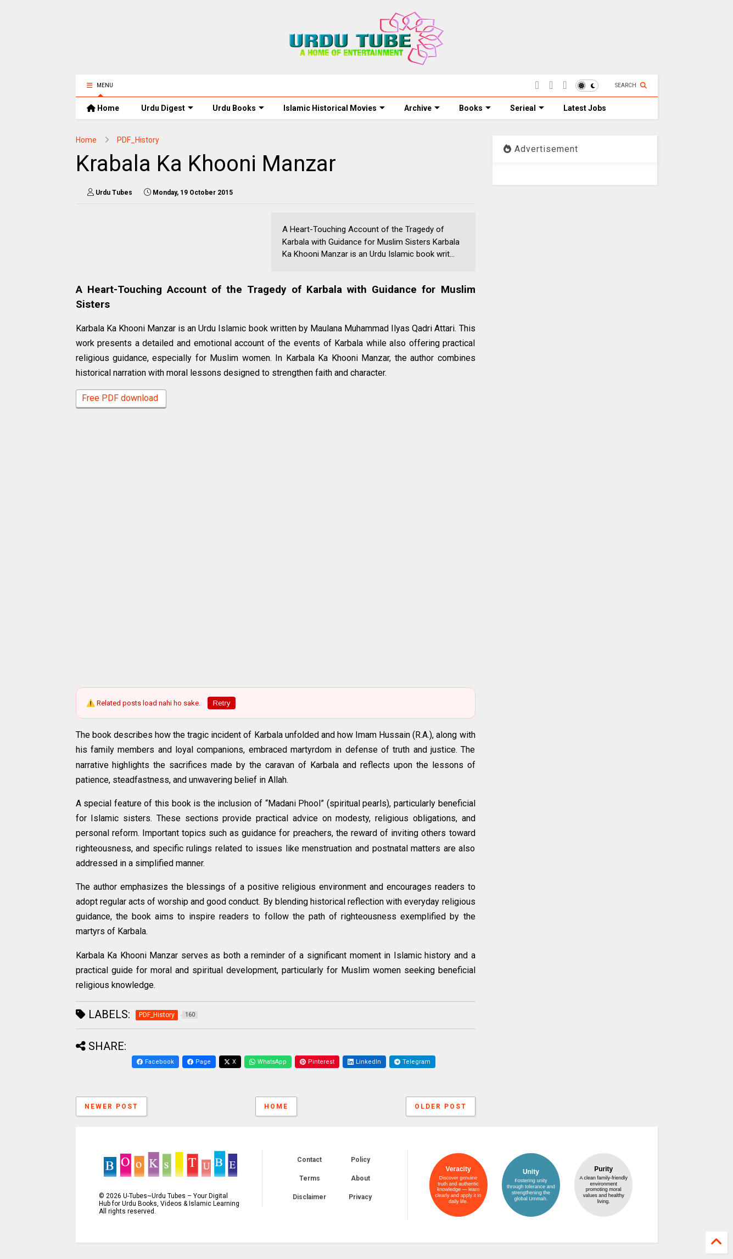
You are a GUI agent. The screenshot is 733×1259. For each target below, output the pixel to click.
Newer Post (111, 1106)
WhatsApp (268, 1061)
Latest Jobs (584, 108)
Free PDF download (121, 399)
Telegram (412, 1061)
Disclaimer (309, 1197)
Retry (222, 703)
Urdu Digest (167, 108)
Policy (360, 1160)
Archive (422, 108)
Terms (309, 1178)
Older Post (441, 1106)
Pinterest (317, 1061)
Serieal (527, 108)
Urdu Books (238, 108)
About (360, 1178)
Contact (309, 1160)
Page (199, 1061)
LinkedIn (364, 1061)
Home (103, 108)
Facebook (155, 1061)
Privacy (360, 1197)
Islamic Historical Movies (334, 108)
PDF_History (138, 140)
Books (475, 108)
